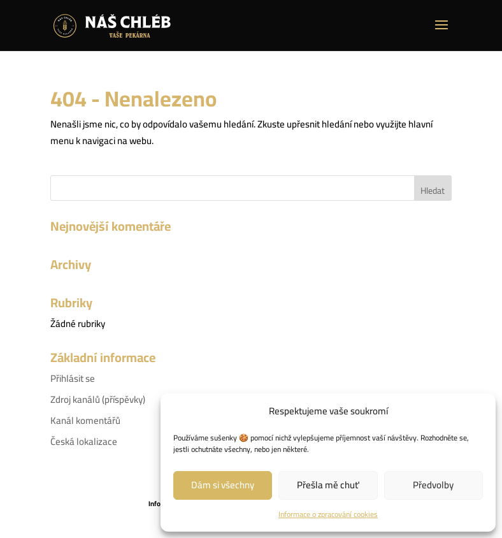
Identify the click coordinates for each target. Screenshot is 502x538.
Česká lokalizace (83, 441)
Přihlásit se (72, 378)
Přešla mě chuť (328, 485)
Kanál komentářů (85, 420)
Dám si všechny (222, 485)
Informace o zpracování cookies (328, 514)
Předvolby (433, 485)
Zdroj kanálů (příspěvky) (97, 399)
